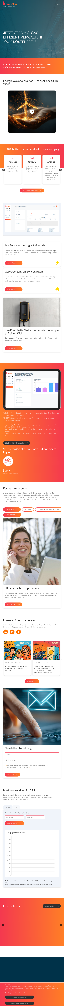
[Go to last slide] (3, 170)
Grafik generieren (12, 823)
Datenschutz (18, 993)
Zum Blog (30, 681)
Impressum (27, 993)
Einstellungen (8, 993)
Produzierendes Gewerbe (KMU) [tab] (49, 510)
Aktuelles (17, 663)
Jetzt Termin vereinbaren (30, 191)
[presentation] (61, 658)
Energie (5, 6)
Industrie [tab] (28, 510)
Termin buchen (50, 906)
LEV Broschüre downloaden (14, 443)
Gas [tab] (16, 807)
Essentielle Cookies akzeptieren (20, 1003)
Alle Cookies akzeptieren (19, 997)
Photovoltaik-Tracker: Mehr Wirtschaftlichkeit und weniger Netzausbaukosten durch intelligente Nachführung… (45, 669)
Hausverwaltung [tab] (12, 510)
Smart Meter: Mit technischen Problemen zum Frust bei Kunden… (16, 668)
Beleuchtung (11, 6)
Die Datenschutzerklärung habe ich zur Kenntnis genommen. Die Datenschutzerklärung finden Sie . (27, 767)
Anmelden (10, 775)
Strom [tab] (8, 807)
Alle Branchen (10, 515)
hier (29, 768)
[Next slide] (60, 170)
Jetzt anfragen (11, 263)
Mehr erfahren (11, 605)
